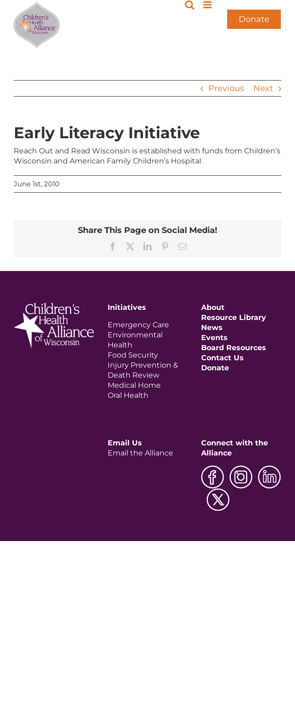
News (212, 327)
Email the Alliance (140, 453)
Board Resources (233, 347)
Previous (226, 88)
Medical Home (134, 385)
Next (263, 88)
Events (214, 337)
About (212, 307)
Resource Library (233, 317)
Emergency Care (138, 324)
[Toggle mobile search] (189, 5)
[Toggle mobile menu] (208, 5)
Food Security (133, 355)
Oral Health (128, 395)
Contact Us (222, 357)
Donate (254, 19)
